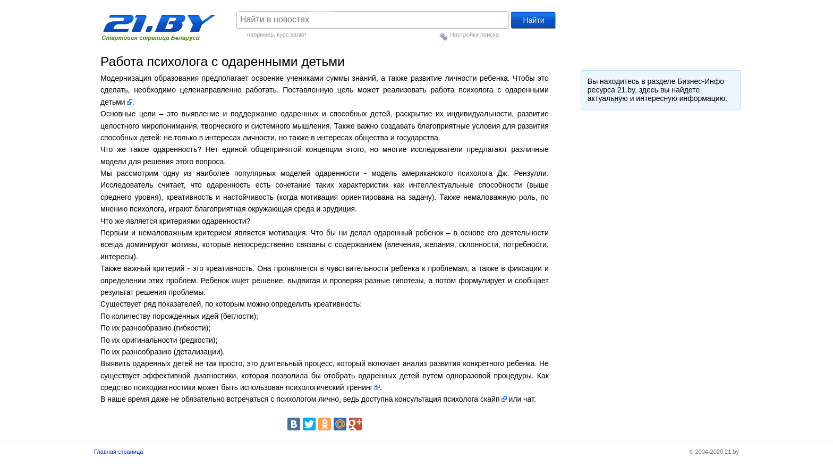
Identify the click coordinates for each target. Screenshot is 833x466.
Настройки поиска (474, 34)
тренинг (359, 387)
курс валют (292, 34)
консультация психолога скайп (447, 399)
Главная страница (118, 451)
